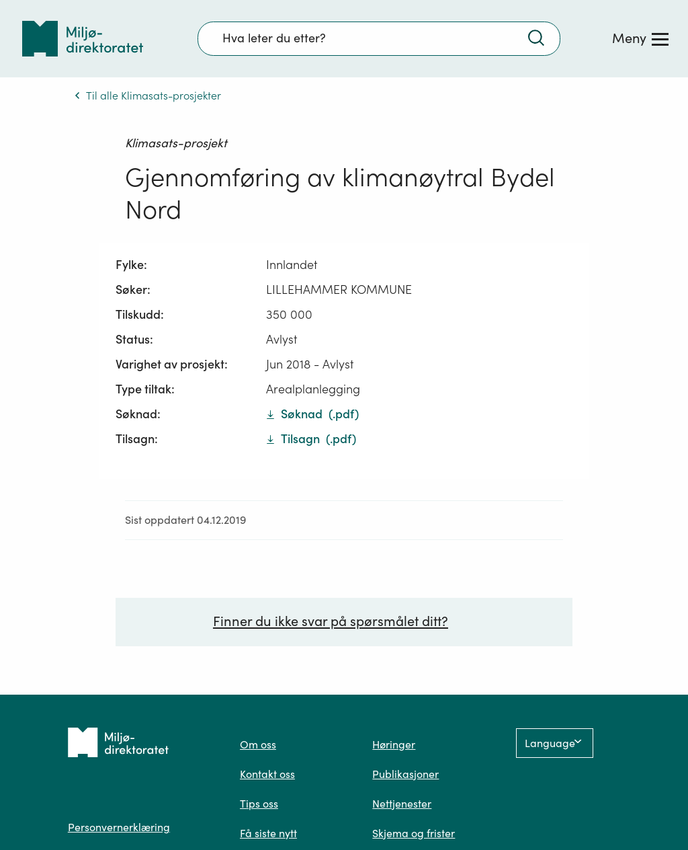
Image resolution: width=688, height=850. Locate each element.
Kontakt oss (267, 775)
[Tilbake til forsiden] (82, 38)
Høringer (393, 745)
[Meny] (640, 38)
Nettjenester (401, 805)
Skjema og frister (413, 834)
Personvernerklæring (119, 828)
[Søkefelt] (379, 38)
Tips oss (259, 805)
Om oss (258, 745)
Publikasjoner (405, 775)
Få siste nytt (268, 834)
